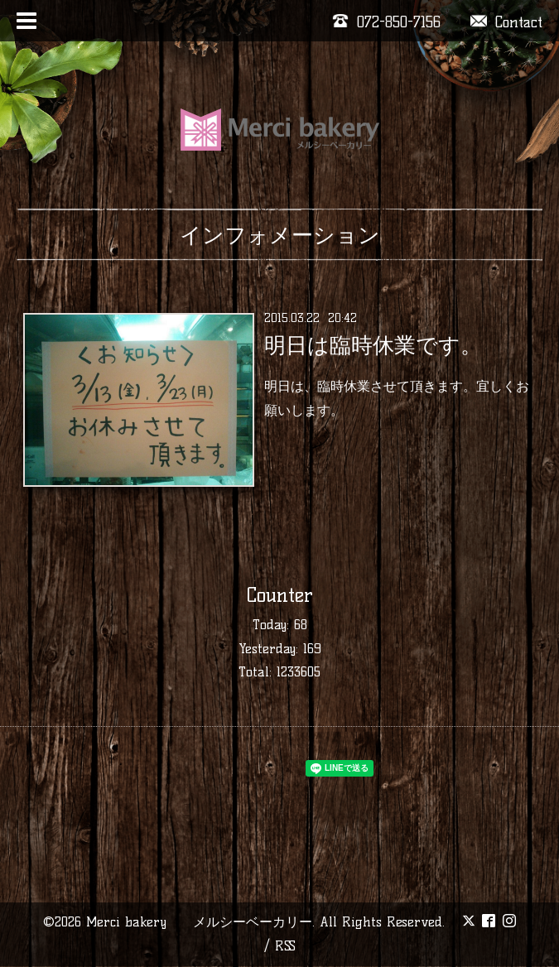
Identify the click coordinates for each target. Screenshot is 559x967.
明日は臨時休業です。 (373, 345)
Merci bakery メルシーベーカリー (199, 922)
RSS (285, 946)
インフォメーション (280, 235)
